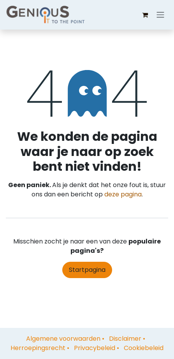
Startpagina (87, 269)
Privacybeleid (94, 347)
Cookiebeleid (143, 347)
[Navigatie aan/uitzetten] (160, 15)
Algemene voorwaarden (63, 338)
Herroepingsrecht (38, 347)
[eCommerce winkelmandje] (145, 15)
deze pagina (123, 194)
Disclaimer (125, 338)
